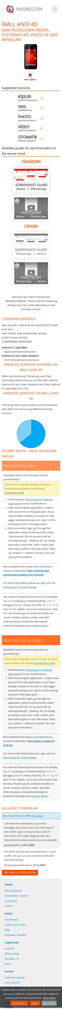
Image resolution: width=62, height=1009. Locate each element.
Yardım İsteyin (40, 625)
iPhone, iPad (12, 953)
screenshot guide (14, 492)
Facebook (10, 934)
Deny (35, 1003)
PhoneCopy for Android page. (20, 587)
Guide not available (31, 208)
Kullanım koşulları (15, 977)
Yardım (9, 905)
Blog (7, 929)
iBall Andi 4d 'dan (31, 179)
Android (9, 948)
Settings (49, 1003)
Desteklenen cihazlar (16, 895)
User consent (12, 982)
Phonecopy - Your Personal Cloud (24, 9)
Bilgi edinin (49, 997)
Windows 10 (12, 958)
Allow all (19, 1003)
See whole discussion (20, 872)
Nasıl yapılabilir (13, 890)
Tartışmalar (11, 900)
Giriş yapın (38, 815)
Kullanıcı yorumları (15, 924)
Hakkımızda (11, 919)
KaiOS (8, 963)
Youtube (21, 934)
